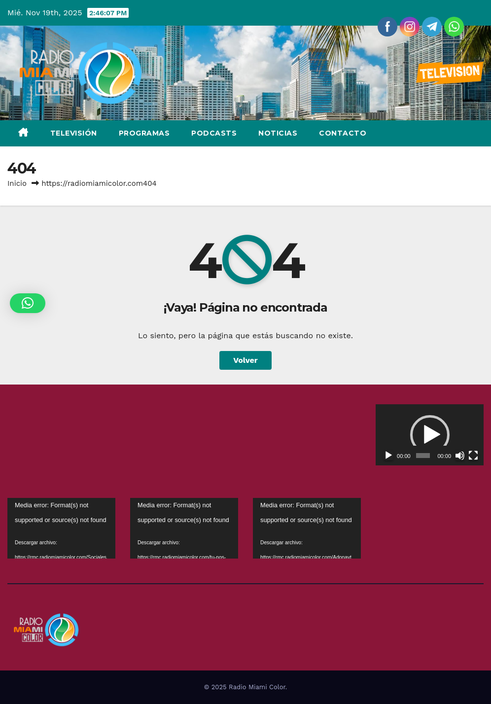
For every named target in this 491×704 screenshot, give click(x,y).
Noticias (277, 133)
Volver (245, 360)
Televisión (73, 133)
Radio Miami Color (257, 687)
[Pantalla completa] (473, 455)
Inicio (17, 183)
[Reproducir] (388, 455)
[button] (430, 435)
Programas (144, 133)
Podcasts (214, 133)
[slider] (422, 455)
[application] (430, 434)
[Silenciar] (460, 455)
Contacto (342, 133)
